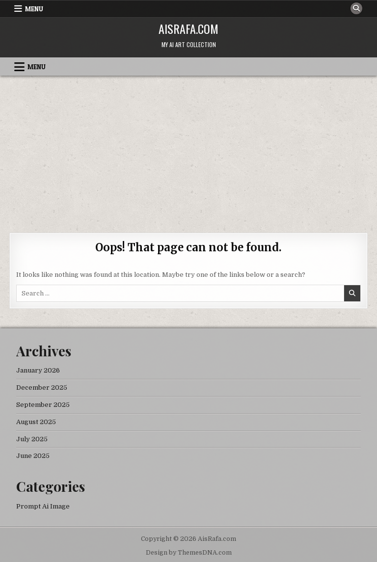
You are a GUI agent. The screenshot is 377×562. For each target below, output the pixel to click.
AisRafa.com (188, 28)
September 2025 (43, 404)
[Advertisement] (188, 149)
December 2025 (41, 387)
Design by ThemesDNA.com (189, 552)
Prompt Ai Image (43, 506)
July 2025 (32, 439)
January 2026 (38, 370)
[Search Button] (356, 8)
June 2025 (33, 455)
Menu (34, 9)
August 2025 (36, 422)
